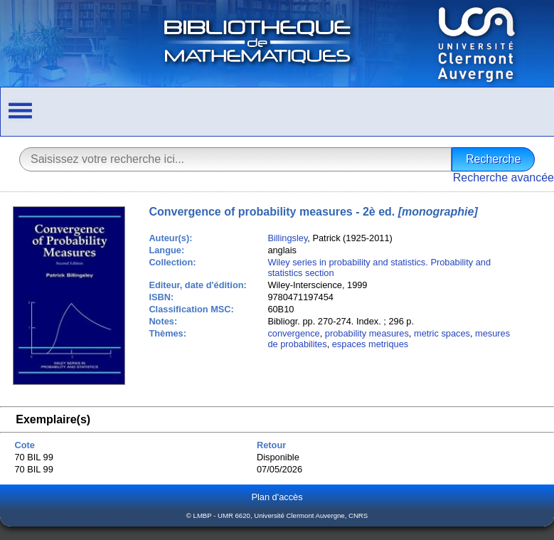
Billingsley (287, 238)
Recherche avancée (503, 177)
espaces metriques (370, 344)
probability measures (367, 333)
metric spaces (442, 333)
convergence (293, 333)
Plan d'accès (276, 497)
